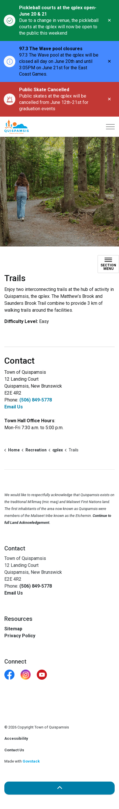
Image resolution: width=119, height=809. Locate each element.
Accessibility (16, 738)
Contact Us (14, 750)
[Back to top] (59, 788)
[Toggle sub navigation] (108, 264)
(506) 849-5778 (35, 400)
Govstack (31, 761)
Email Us (13, 407)
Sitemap (13, 628)
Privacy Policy (19, 635)
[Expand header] (110, 127)
